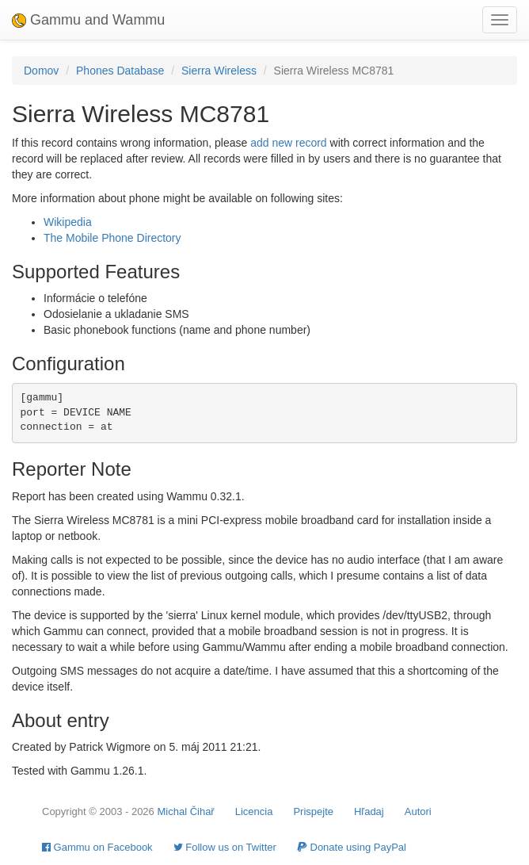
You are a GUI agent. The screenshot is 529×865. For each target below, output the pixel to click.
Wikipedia (68, 222)
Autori (418, 811)
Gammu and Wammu (88, 20)
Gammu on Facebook (97, 847)
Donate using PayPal (351, 847)
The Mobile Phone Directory (112, 238)
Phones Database (120, 70)
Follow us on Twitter (224, 847)
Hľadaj (369, 811)
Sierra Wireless (219, 70)
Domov (41, 70)
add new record (288, 142)
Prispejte (313, 811)
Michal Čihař (185, 811)
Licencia (254, 811)
